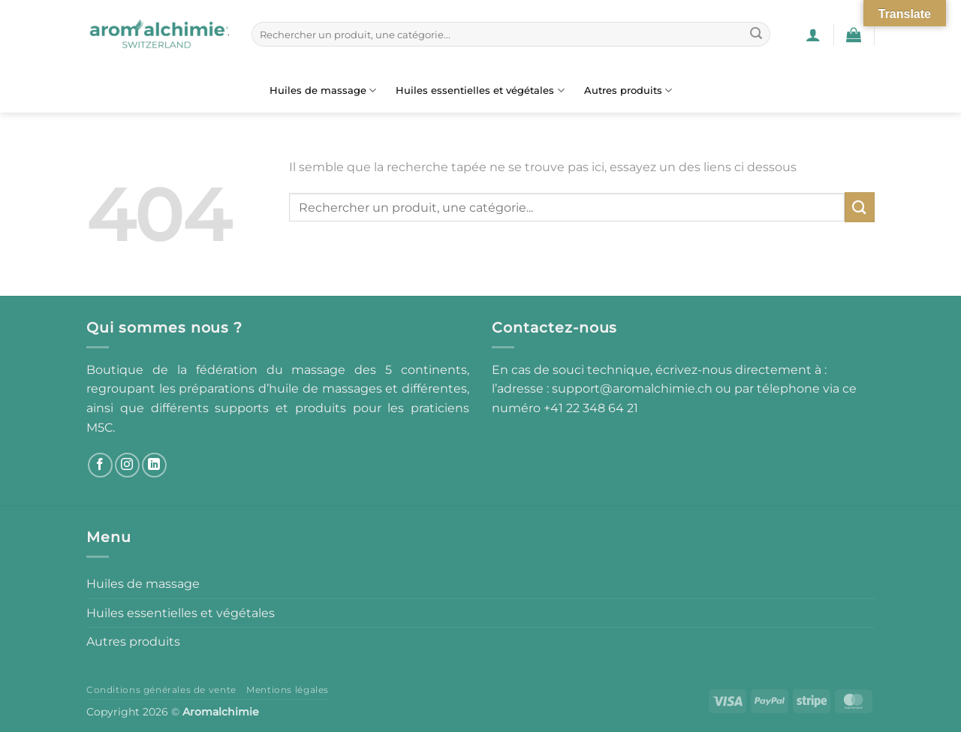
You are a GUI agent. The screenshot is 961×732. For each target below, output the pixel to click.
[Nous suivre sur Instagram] (127, 465)
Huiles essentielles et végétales (480, 90)
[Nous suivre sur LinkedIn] (154, 465)
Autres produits (628, 90)
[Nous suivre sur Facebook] (100, 465)
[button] (813, 34)
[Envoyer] (756, 34)
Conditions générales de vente (161, 689)
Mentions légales (287, 689)
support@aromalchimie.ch (633, 388)
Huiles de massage (323, 90)
